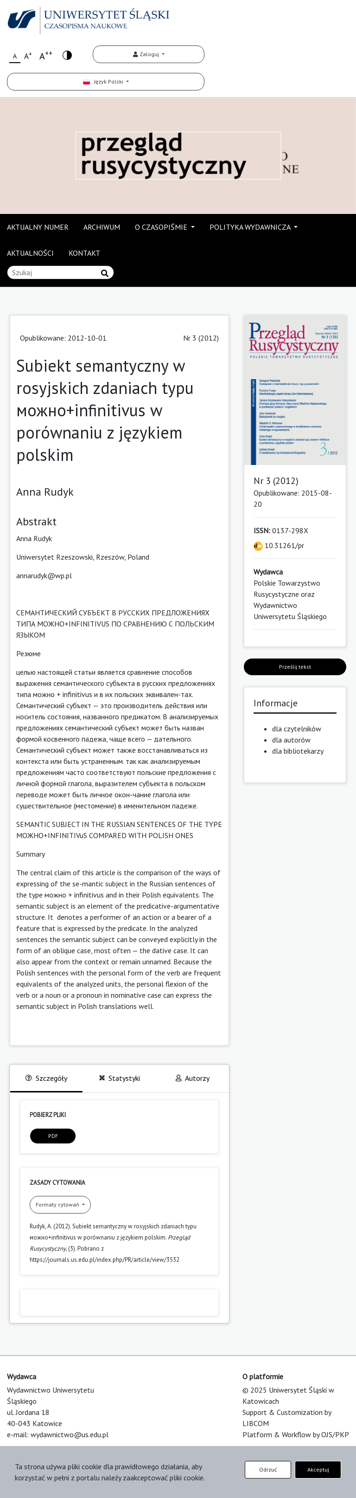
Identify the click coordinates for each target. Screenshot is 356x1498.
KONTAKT (84, 253)
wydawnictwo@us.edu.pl (69, 1434)
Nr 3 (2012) (201, 337)
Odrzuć (268, 1469)
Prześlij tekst (295, 666)
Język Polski (104, 81)
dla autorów (291, 739)
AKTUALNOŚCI (30, 253)
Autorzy (193, 1078)
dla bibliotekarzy (298, 750)
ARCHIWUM (101, 227)
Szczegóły (46, 1078)
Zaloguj (146, 54)
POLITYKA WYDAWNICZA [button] (251, 227)
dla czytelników (296, 728)
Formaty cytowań (58, 1204)
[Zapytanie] (60, 272)
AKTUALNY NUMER (38, 227)
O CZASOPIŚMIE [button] (162, 227)
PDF (53, 1135)
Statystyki (119, 1078)
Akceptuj (318, 1469)
